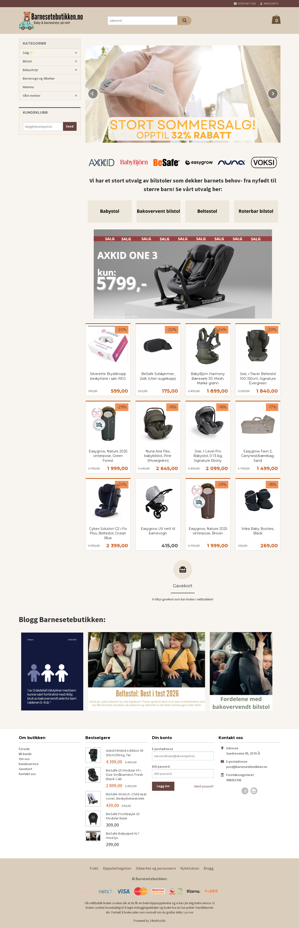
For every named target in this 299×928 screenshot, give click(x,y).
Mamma (28, 87)
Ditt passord (161, 766)
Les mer (188, 912)
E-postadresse (162, 749)
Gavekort (25, 769)
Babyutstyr (31, 70)
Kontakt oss (27, 774)
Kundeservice (29, 764)
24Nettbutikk (158, 921)
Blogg (209, 868)
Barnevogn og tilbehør (39, 78)
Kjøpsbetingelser (117, 868)
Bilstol (27, 61)
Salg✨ (28, 53)
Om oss (24, 759)
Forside (24, 749)
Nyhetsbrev (189, 868)
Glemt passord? (204, 786)
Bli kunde (25, 754)
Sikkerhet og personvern (156, 868)
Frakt (94, 868)
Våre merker (31, 95)
